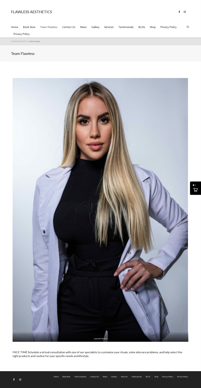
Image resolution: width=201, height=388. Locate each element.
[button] (195, 188)
